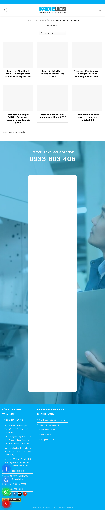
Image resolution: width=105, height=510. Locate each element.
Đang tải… (52, 282)
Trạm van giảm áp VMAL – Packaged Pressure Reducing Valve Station (87, 74)
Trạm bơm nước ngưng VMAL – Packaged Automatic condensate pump (18, 118)
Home (30, 20)
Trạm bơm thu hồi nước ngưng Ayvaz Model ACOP (52, 116)
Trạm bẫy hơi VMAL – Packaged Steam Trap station (52, 74)
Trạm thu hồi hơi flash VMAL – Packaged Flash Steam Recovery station (18, 74)
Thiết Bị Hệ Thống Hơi (44, 20)
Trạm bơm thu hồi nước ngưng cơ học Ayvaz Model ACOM (87, 117)
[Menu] (5, 10)
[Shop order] (52, 33)
